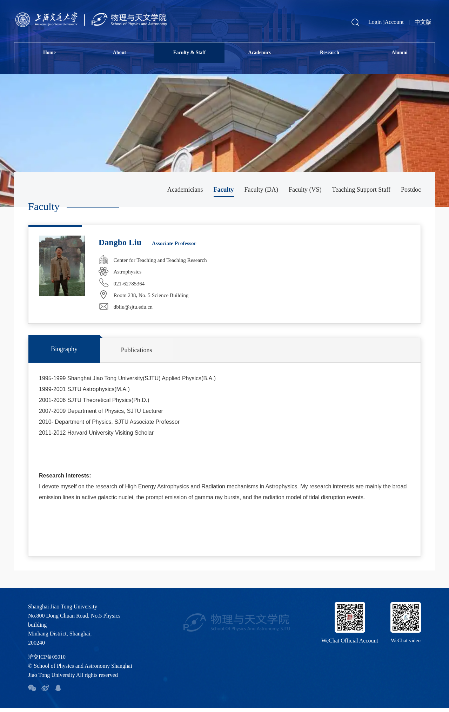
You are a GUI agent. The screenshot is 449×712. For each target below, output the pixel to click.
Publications (107, 353)
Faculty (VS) (305, 189)
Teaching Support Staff (361, 189)
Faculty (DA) (261, 189)
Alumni (400, 52)
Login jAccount (386, 22)
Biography (54, 352)
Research (329, 52)
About (119, 52)
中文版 (423, 22)
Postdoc (411, 189)
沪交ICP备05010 (48, 661)
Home (49, 52)
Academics (259, 52)
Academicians (185, 189)
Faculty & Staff (189, 52)
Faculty (224, 189)
